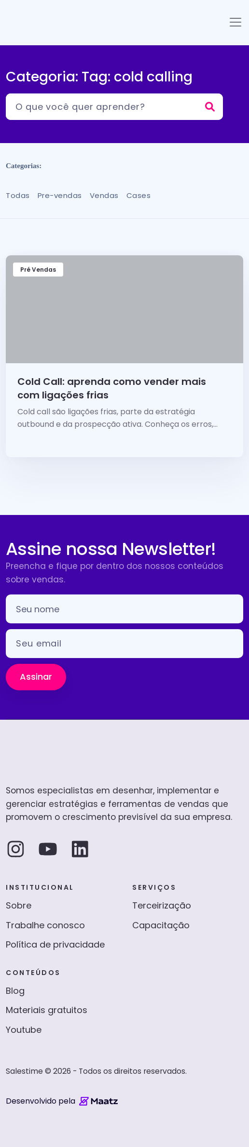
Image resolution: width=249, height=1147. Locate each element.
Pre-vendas (60, 195)
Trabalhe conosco (45, 925)
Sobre (18, 905)
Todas (18, 195)
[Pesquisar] (114, 106)
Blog (15, 991)
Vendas (104, 195)
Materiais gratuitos (46, 1010)
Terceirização (161, 905)
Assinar (36, 677)
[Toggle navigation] (235, 22)
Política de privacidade (55, 944)
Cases (138, 195)
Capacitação (161, 925)
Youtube (24, 1030)
